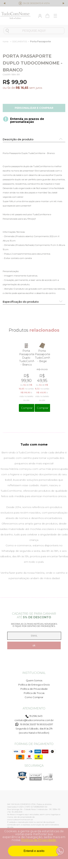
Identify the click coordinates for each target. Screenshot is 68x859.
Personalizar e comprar (34, 108)
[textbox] (34, 30)
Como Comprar (34, 695)
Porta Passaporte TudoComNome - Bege (42, 356)
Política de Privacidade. (38, 840)
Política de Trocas (34, 691)
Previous (5, 3)
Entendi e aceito (34, 850)
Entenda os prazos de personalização (27, 120)
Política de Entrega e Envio (34, 682)
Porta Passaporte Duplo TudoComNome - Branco (26, 357)
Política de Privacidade (34, 686)
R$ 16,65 (22, 87)
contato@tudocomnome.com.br (34, 718)
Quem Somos (34, 678)
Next (63, 2)
